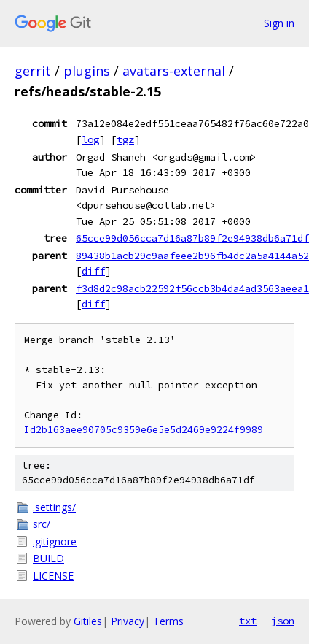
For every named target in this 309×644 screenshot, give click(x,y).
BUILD (48, 558)
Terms (168, 621)
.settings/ (54, 507)
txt (248, 620)
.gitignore (55, 541)
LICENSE (53, 576)
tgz (125, 139)
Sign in (279, 23)
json (282, 620)
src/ (41, 524)
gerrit (33, 71)
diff (93, 270)
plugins (86, 71)
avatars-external (173, 71)
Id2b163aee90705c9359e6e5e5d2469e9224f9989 (143, 429)
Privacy (127, 621)
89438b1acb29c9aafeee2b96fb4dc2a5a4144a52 (192, 255)
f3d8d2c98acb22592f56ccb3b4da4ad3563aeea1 (192, 288)
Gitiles (88, 621)
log (90, 139)
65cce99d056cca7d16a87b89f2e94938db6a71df (192, 238)
